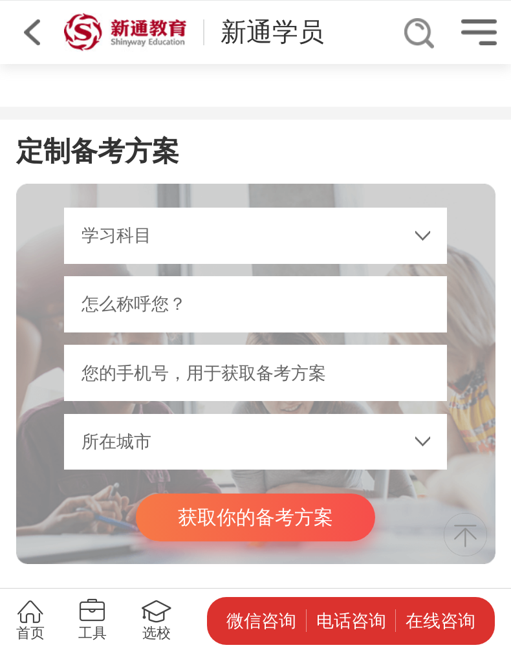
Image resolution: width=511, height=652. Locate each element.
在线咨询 (440, 621)
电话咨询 (351, 621)
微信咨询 (261, 621)
